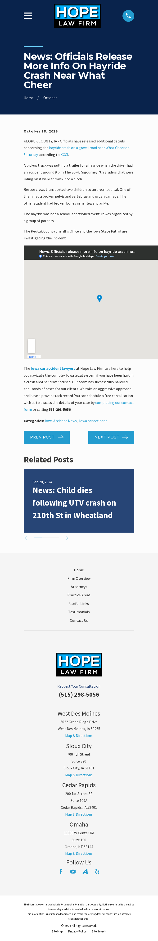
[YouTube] (73, 871)
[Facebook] (60, 871)
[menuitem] (57, 931)
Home (79, 569)
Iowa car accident (93, 420)
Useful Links (79, 603)
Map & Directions (79, 735)
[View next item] (67, 538)
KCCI (64, 154)
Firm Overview (79, 578)
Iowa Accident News (61, 420)
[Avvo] (85, 871)
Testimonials (79, 611)
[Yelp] (97, 871)
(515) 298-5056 (79, 694)
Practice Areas (78, 595)
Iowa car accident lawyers (53, 368)
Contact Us (79, 620)
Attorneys (79, 586)
